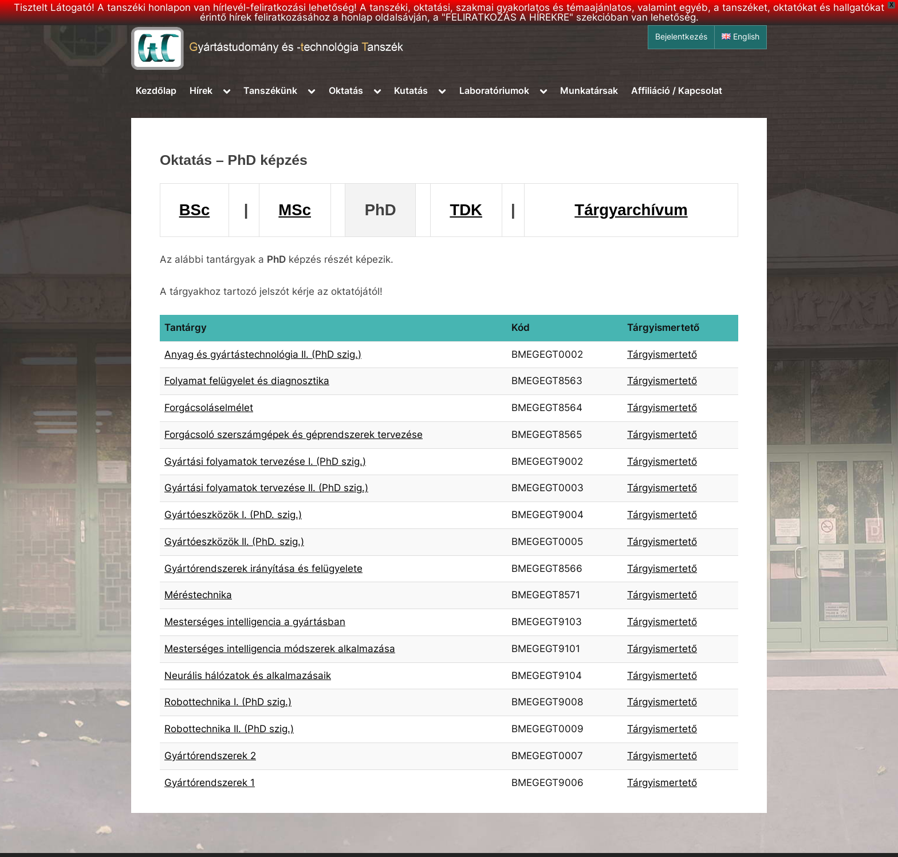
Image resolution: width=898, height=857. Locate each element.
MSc (294, 210)
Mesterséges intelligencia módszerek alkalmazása (279, 648)
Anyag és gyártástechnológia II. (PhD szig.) (262, 354)
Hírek (201, 90)
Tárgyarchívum (630, 210)
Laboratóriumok (494, 90)
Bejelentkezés (681, 36)
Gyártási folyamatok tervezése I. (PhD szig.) (265, 461)
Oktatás (346, 90)
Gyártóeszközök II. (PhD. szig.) (234, 541)
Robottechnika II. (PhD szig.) (229, 728)
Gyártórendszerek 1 (209, 782)
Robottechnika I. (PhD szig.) (228, 702)
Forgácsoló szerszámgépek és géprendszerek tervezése (293, 434)
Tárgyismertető (662, 354)
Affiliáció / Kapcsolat (676, 90)
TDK (466, 210)
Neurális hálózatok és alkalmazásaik (247, 675)
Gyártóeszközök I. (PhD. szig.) (233, 514)
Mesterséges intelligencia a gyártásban (254, 621)
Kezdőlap (156, 90)
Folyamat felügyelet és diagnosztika (246, 380)
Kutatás (411, 90)
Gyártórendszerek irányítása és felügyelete (263, 568)
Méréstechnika (198, 595)
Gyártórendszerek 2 (210, 755)
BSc (194, 210)
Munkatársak (589, 90)
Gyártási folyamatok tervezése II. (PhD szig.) (266, 487)
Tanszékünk (270, 90)
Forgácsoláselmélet (208, 407)
